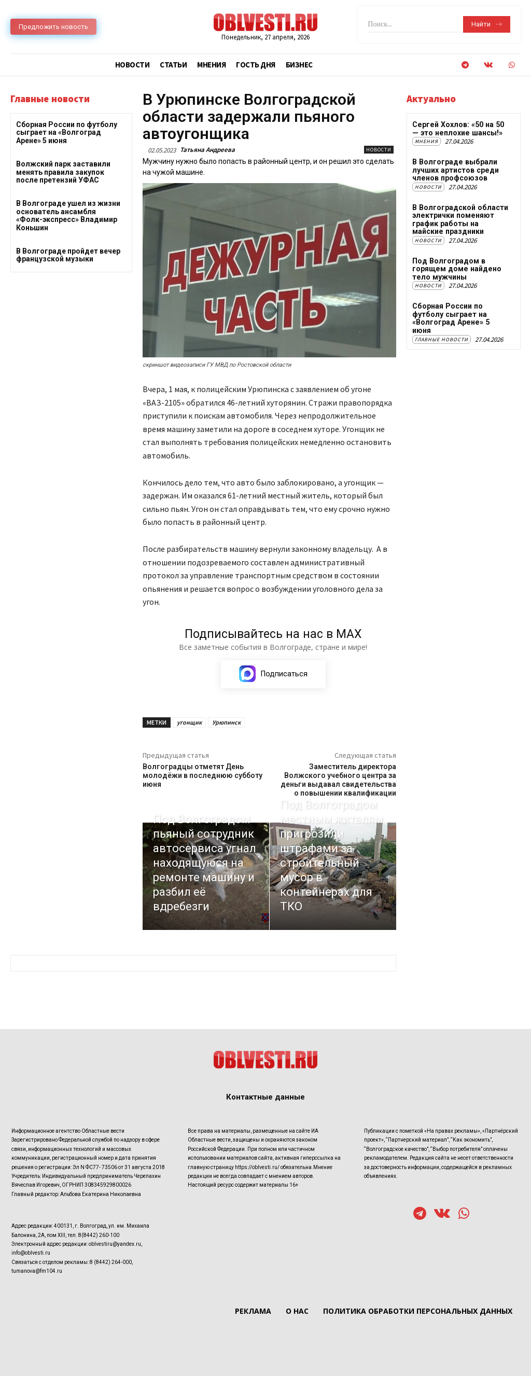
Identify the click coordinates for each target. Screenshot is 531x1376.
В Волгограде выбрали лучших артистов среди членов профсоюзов (454, 170)
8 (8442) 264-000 (111, 1263)
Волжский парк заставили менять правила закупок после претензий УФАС (63, 172)
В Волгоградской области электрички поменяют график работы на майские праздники (460, 219)
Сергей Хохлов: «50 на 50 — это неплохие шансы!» (460, 128)
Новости (379, 150)
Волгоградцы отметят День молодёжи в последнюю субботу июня (202, 776)
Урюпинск (226, 723)
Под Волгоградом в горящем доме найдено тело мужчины (455, 268)
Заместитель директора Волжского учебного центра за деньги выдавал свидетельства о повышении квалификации (338, 780)
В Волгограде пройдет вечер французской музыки (68, 255)
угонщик (189, 723)
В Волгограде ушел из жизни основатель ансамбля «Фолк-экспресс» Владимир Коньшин (68, 215)
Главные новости (441, 330)
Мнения (426, 141)
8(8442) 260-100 (98, 1235)
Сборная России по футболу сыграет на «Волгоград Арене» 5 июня (66, 132)
